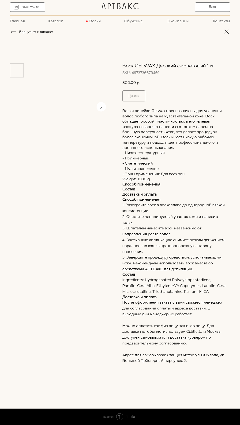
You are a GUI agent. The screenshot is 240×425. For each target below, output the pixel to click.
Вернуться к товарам (36, 32)
